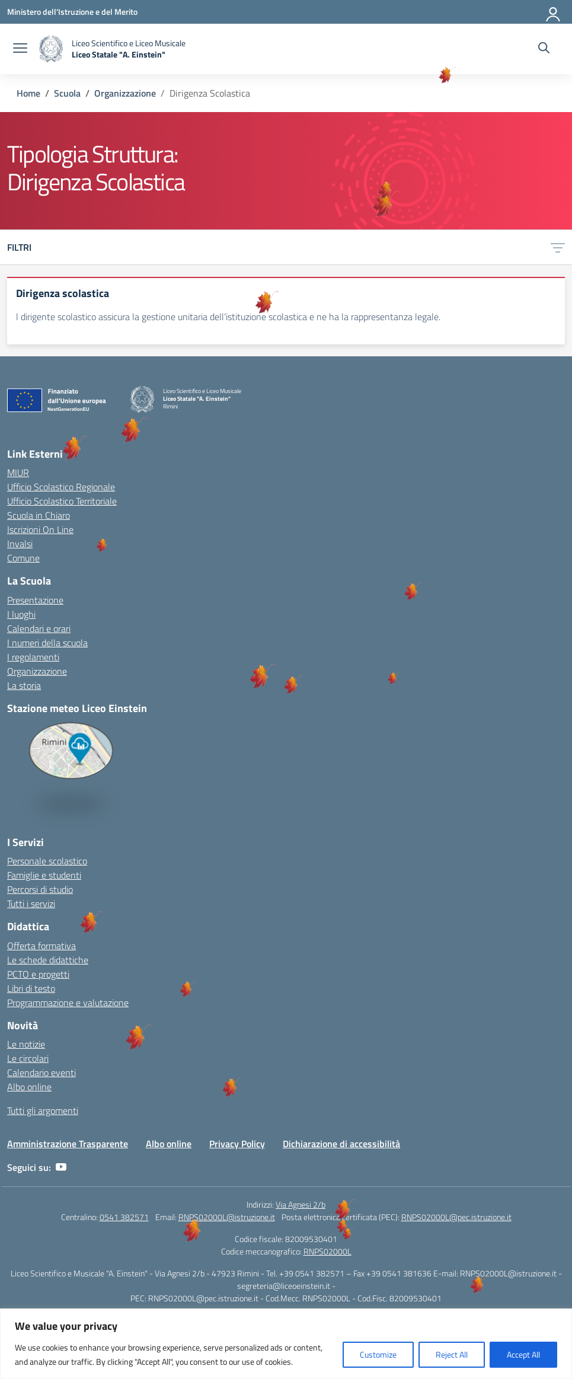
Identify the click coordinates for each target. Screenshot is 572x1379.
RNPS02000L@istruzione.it (226, 1217)
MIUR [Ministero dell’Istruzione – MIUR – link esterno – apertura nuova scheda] (18, 472)
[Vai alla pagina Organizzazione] (125, 93)
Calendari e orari (39, 628)
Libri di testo (31, 988)
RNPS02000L (327, 1251)
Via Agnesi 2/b (300, 1204)
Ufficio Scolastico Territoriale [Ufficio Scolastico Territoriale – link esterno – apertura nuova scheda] (62, 501)
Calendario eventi (41, 1072)
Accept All (523, 1354)
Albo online (29, 1087)
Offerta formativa (41, 946)
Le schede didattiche (47, 960)
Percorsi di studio (40, 889)
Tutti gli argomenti (42, 1110)
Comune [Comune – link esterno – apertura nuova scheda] (23, 558)
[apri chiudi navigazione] (20, 49)
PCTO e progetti (38, 974)
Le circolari (28, 1058)
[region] (286, 1343)
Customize (378, 1354)
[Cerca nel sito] (544, 49)
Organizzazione (37, 671)
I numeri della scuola (47, 643)
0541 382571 (124, 1217)
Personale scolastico (47, 861)
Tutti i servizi (31, 903)
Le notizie (26, 1044)
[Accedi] (553, 12)
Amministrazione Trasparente (67, 1144)
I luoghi (21, 614)
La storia (24, 685)
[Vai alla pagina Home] (28, 93)
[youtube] (61, 1167)
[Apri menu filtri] (558, 247)
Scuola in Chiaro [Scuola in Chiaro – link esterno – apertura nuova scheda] (38, 515)
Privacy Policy (237, 1144)
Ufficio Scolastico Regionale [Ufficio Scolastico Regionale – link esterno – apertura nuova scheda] (61, 487)
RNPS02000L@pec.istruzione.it (456, 1217)
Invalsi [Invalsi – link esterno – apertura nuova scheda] (20, 544)
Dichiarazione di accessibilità (341, 1144)
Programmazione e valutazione (68, 1002)
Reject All (452, 1354)
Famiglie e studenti (44, 875)
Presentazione (35, 600)
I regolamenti (33, 657)
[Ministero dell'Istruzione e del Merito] (72, 11)
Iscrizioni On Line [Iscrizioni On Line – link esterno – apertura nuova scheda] (40, 529)
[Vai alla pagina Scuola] (67, 93)
